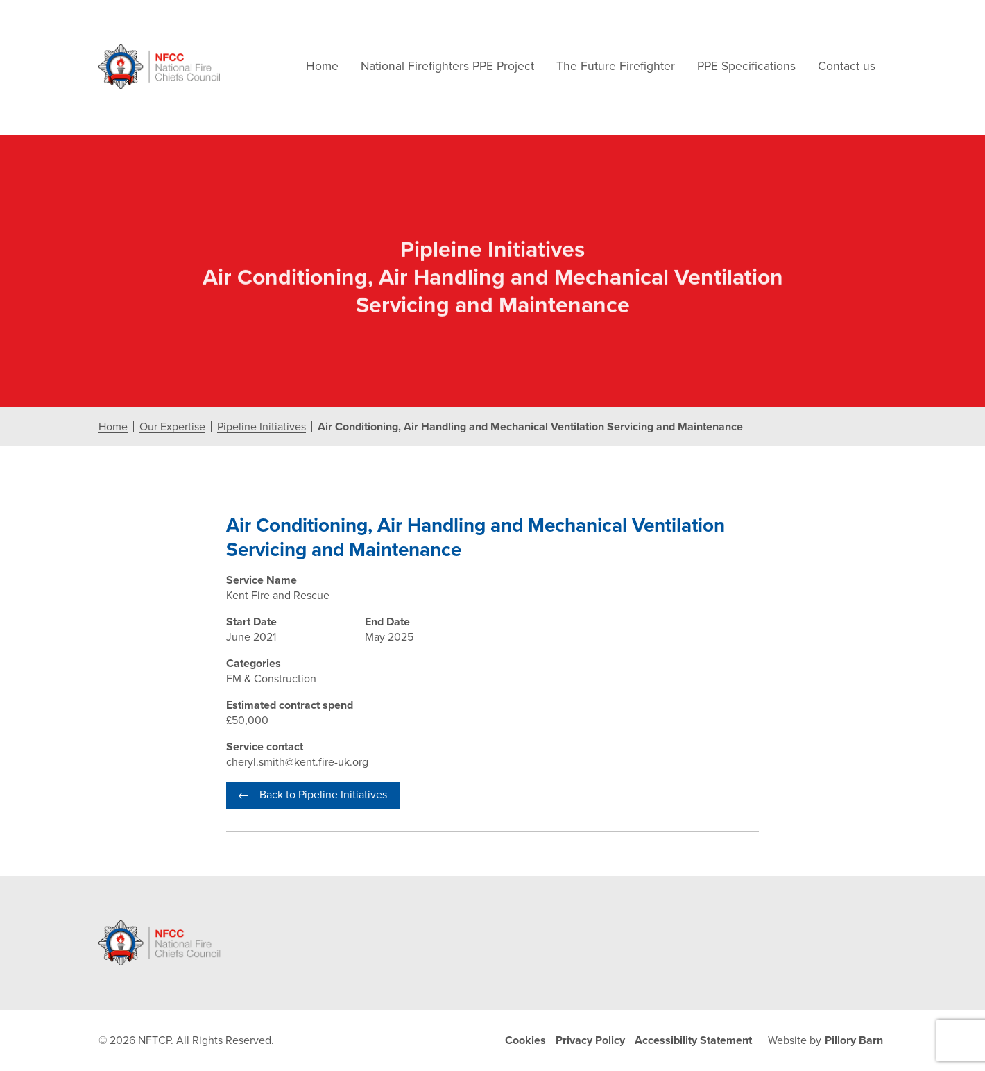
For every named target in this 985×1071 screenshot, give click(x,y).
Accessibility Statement (693, 1040)
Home (322, 66)
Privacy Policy (590, 1040)
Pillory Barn (854, 1040)
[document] (492, 505)
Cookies (525, 1040)
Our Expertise (172, 427)
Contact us (846, 66)
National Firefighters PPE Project (447, 66)
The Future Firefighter (615, 66)
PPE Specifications (746, 66)
